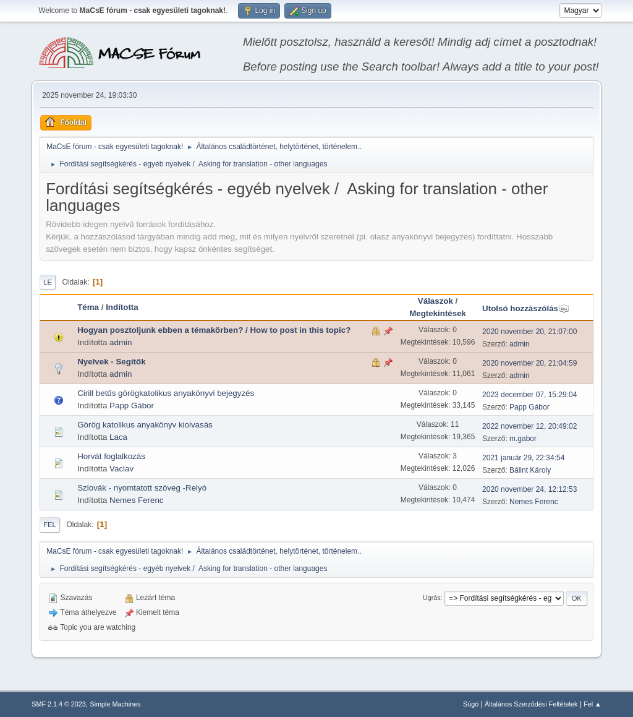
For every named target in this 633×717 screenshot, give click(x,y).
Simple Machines (115, 704)
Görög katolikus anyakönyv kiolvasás (145, 424)
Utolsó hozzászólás (525, 308)
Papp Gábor (131, 405)
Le (47, 282)
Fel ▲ (592, 704)
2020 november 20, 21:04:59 (529, 363)
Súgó (470, 704)
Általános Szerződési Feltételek (531, 704)
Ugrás (432, 597)
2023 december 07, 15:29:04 (529, 394)
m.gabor (523, 438)
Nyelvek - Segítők (111, 361)
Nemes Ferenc (136, 500)
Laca (118, 437)
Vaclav (121, 468)
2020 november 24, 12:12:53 (529, 489)
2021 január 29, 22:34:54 (523, 457)
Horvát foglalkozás (111, 456)
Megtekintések (437, 313)
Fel (49, 524)
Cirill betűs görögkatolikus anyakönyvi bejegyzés (165, 393)
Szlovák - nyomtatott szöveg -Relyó (141, 487)
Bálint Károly (530, 470)
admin (120, 342)
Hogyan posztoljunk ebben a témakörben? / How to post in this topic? (213, 330)
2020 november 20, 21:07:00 (529, 331)
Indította (122, 307)
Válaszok (435, 301)
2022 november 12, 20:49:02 (529, 426)
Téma (88, 307)
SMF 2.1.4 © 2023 (59, 704)
